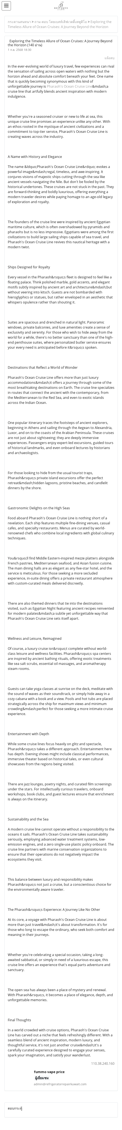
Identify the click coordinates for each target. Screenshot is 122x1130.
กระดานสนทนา (19, 21)
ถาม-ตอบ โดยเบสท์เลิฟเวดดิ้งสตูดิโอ (60, 21)
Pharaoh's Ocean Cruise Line (69, 86)
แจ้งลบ (109, 58)
